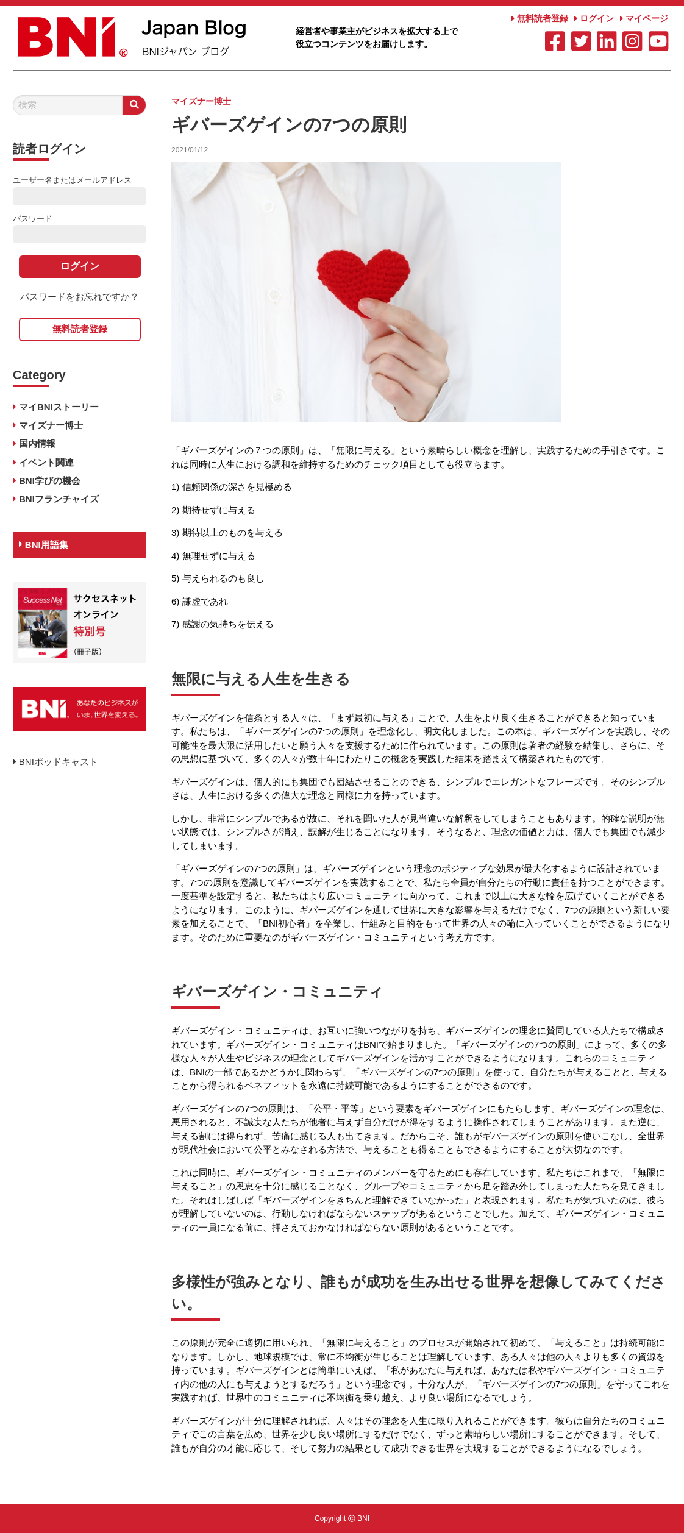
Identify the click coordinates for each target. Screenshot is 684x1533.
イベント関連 (46, 462)
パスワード (32, 218)
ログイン (594, 18)
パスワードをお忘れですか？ (79, 296)
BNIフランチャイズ (59, 499)
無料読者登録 (539, 18)
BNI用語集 (43, 544)
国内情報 (37, 443)
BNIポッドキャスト (55, 761)
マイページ (644, 18)
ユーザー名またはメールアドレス (72, 180)
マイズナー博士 (201, 101)
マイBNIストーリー (59, 407)
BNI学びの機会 (49, 480)
